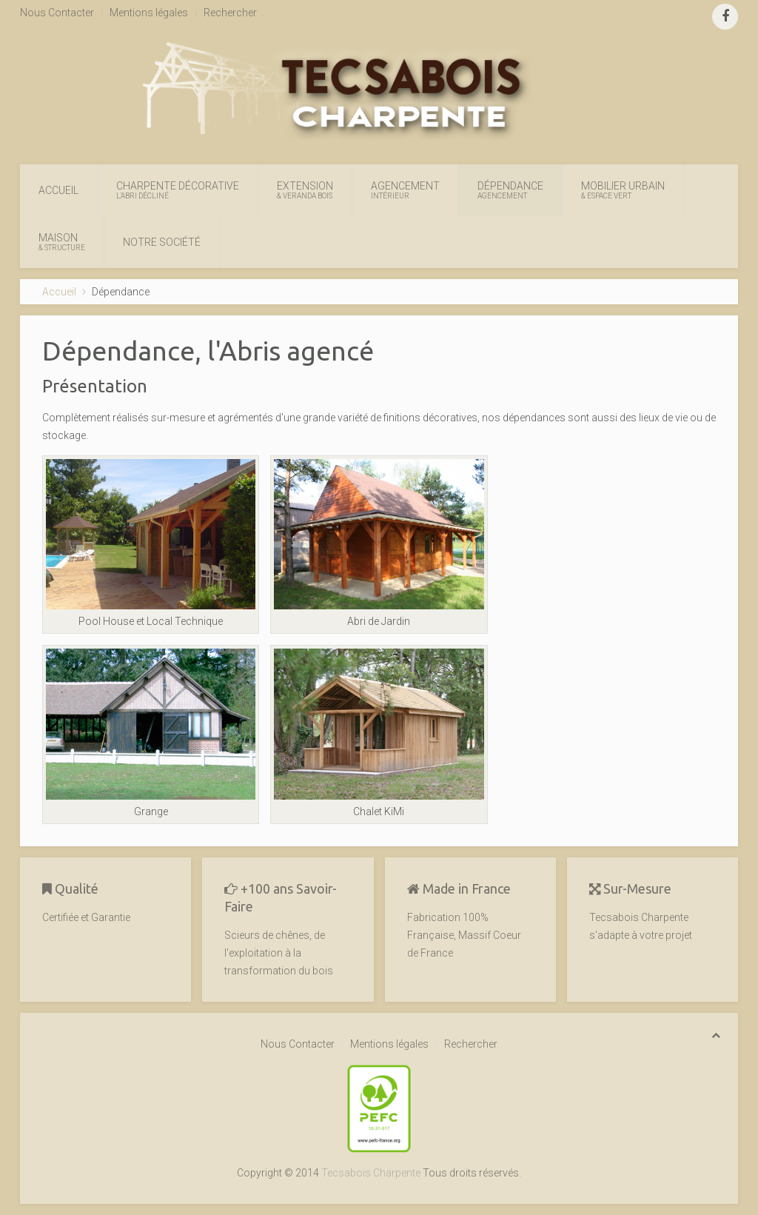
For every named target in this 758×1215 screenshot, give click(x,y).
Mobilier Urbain (623, 190)
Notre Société (162, 242)
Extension (305, 190)
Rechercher (230, 13)
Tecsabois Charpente (370, 1173)
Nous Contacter (57, 13)
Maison (61, 242)
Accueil (58, 190)
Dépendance (510, 190)
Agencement (405, 190)
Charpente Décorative (177, 190)
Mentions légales (149, 13)
